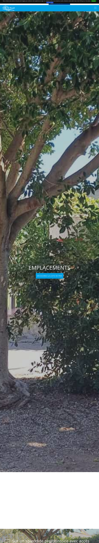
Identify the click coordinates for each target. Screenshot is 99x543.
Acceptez (94, 1)
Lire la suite (50, 2)
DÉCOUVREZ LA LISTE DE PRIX (49, 276)
